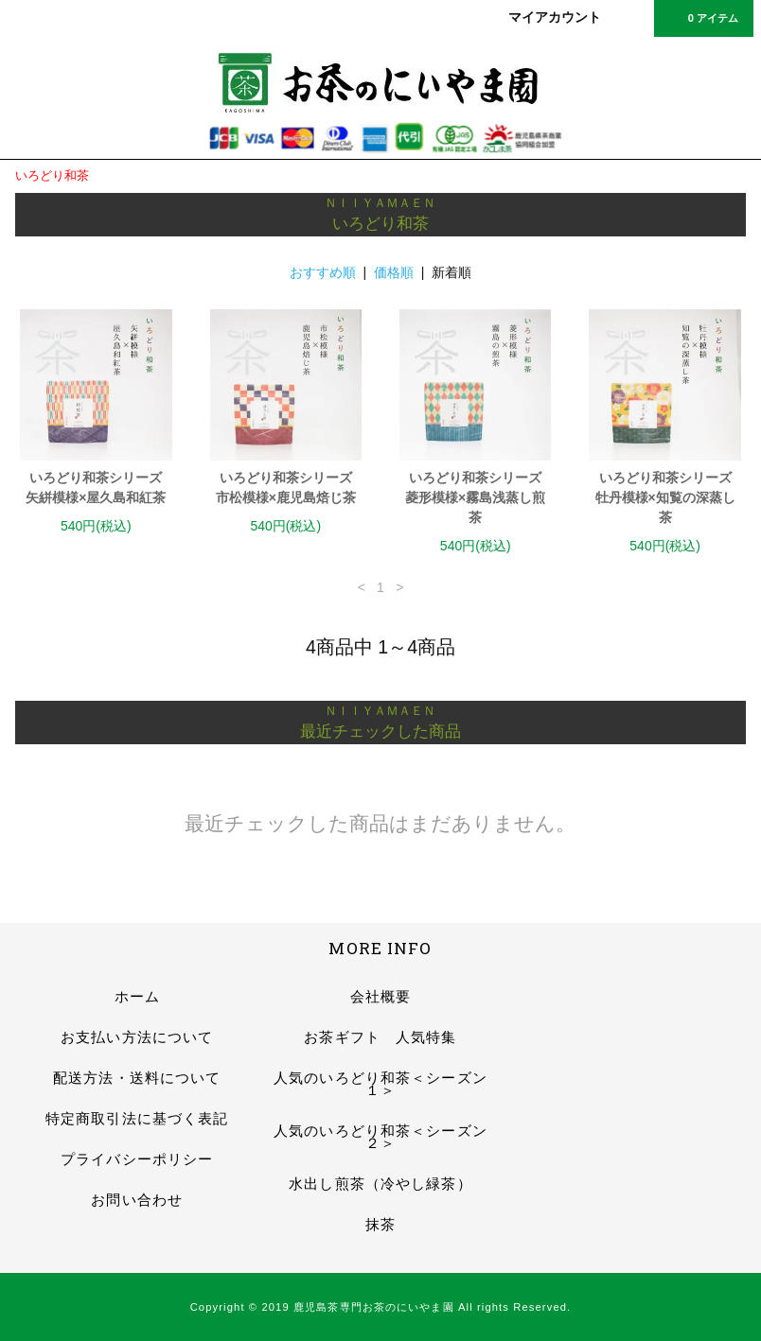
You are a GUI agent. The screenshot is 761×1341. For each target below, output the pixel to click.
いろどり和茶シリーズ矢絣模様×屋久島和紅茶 (96, 487)
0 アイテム (701, 17)
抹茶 (380, 1224)
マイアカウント (554, 17)
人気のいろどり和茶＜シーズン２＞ (380, 1137)
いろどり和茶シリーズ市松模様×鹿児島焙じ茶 (286, 487)
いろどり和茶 (52, 175)
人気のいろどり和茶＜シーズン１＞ (380, 1084)
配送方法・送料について (137, 1078)
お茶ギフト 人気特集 (380, 1037)
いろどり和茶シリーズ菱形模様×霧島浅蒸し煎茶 (475, 497)
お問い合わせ (137, 1200)
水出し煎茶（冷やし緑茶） (380, 1184)
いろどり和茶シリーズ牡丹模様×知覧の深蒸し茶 (665, 497)
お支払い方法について (137, 1037)
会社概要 (380, 996)
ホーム (137, 996)
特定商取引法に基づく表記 (136, 1118)
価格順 (394, 272)
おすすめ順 (323, 272)
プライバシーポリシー (137, 1159)
